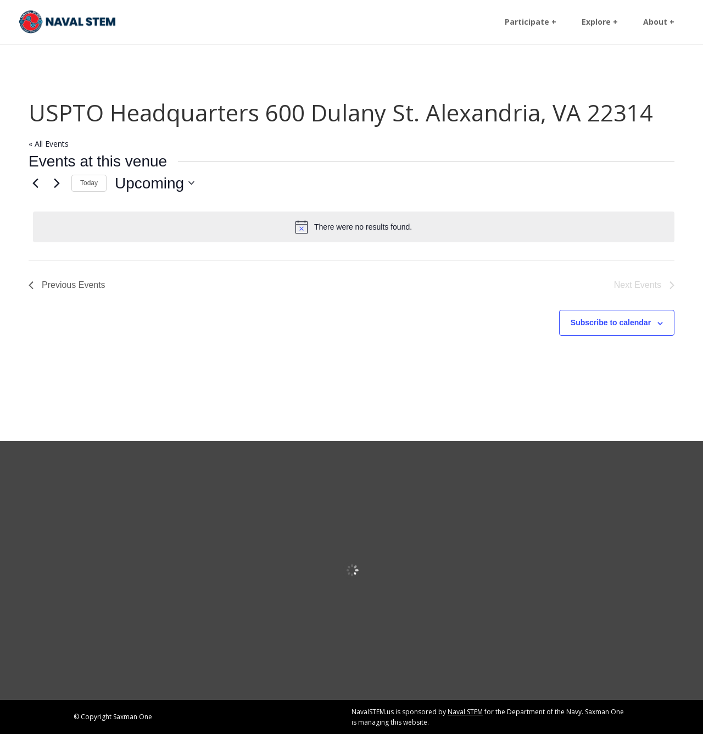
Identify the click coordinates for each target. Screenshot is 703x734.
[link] (67, 21)
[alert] (353, 227)
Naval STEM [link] (465, 711)
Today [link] (89, 183)
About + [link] (658, 22)
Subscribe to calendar (611, 322)
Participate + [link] (530, 22)
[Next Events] (56, 183)
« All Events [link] (49, 143)
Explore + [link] (600, 22)
